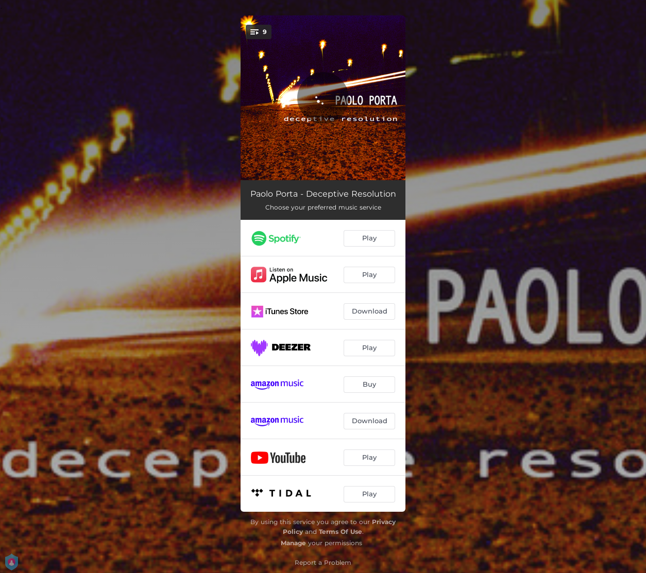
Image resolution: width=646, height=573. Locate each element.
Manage (293, 543)
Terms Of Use (340, 531)
